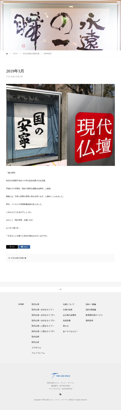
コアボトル (36, 348)
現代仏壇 (35, 304)
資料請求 (89, 321)
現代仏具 (35, 342)
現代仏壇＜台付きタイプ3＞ (43, 321)
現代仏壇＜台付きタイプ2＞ (43, 315)
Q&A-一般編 (91, 304)
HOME (21, 304)
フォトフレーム (38, 353)
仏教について (68, 304)
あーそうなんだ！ (70, 331)
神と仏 (66, 326)
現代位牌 (35, 337)
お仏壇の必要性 (69, 315)
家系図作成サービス (94, 315)
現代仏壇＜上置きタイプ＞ (43, 326)
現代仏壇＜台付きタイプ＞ (43, 310)
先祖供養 (67, 321)
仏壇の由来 (67, 310)
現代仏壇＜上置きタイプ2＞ (43, 331)
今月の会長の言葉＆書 (14, 76)
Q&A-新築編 (91, 310)
